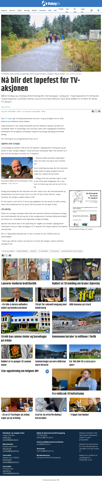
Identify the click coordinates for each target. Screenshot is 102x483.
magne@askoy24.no (11, 462)
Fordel (61, 9)
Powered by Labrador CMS (51, 480)
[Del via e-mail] (99, 111)
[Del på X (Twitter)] (96, 111)
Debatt (34, 10)
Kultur (19, 10)
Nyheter (4, 10)
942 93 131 (7, 471)
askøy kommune (22, 251)
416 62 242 (7, 437)
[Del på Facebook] (92, 111)
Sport (11, 10)
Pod (55, 10)
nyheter (33, 251)
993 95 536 (7, 449)
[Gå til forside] (51, 3)
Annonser (42, 10)
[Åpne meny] (98, 10)
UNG (49, 10)
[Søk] (91, 10)
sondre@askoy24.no (11, 451)
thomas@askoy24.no (11, 473)
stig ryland (54, 251)
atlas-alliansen (8, 251)
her (37, 139)
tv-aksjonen (43, 251)
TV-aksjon (8, 118)
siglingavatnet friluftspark (71, 251)
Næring (26, 10)
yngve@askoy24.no (10, 440)
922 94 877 (7, 460)
